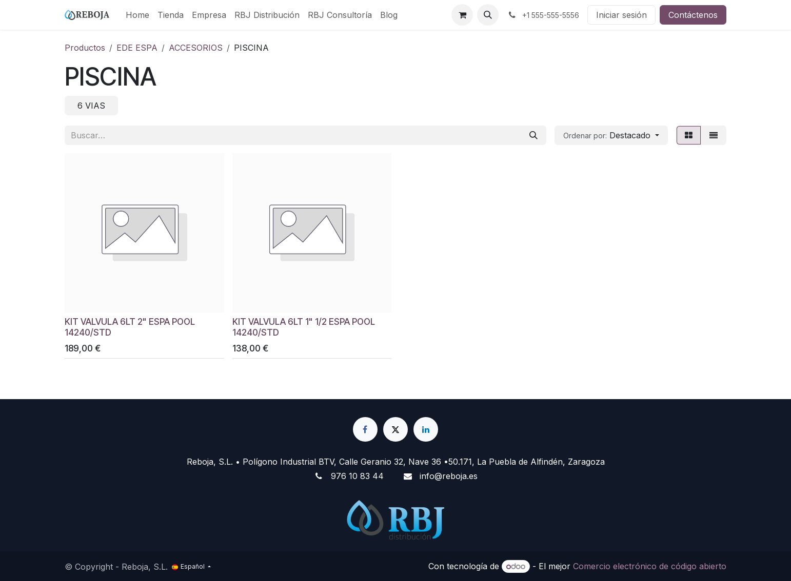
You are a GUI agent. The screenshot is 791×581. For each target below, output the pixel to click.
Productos (85, 48)
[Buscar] (533, 135)
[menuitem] (137, 15)
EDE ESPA (136, 48)
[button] (488, 15)
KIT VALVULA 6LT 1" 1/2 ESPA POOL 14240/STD (303, 326)
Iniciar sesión (621, 15)
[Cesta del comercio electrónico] (462, 15)
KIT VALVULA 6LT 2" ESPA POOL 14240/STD (130, 326)
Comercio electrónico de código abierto (649, 566)
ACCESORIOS (196, 48)
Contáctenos (693, 15)
